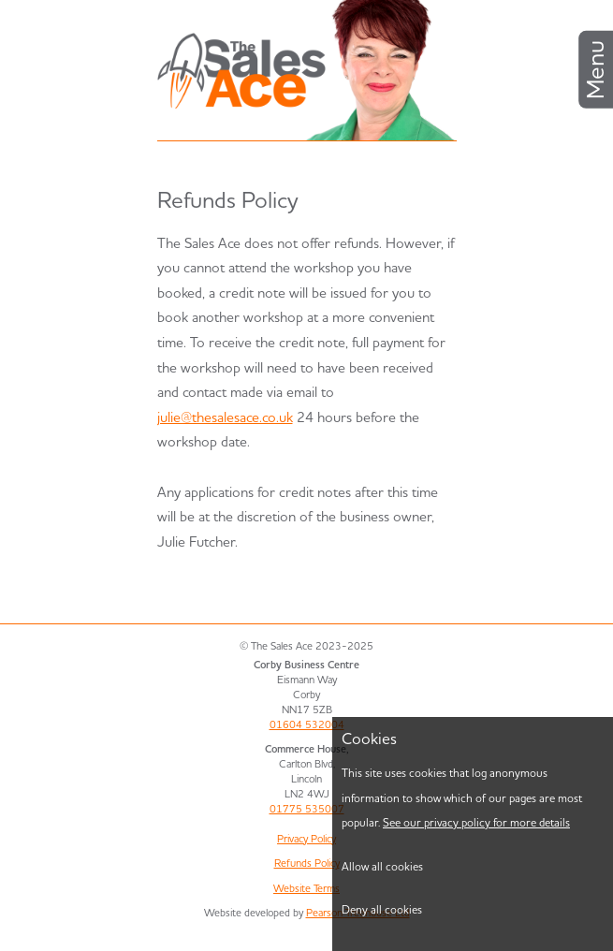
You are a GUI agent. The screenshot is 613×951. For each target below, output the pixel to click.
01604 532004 (307, 724)
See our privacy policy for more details (476, 822)
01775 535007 (307, 808)
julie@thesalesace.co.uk (225, 417)
